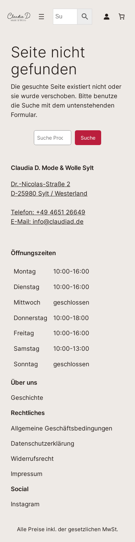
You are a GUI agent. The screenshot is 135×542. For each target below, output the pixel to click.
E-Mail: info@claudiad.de (47, 221)
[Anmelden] (106, 16)
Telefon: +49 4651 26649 (48, 212)
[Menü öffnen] (41, 16)
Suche (88, 138)
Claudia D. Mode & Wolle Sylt (52, 167)
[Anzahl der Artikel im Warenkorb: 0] (121, 16)
